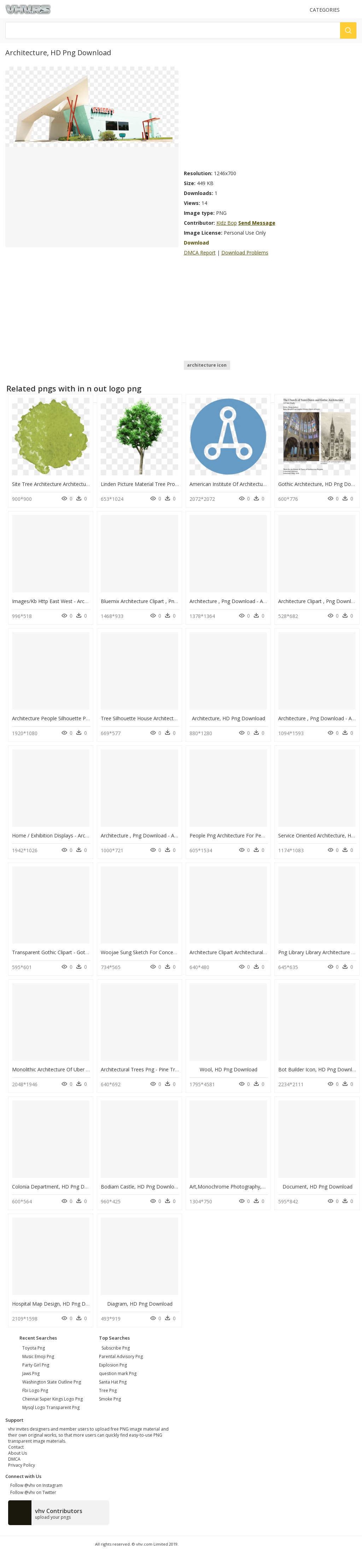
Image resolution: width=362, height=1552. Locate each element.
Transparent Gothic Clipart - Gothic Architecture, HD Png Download (89, 952)
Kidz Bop (226, 222)
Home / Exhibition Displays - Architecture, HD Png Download (81, 835)
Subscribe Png (115, 1348)
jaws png (31, 1373)
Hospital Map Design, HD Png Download (58, 1303)
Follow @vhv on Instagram (35, 1485)
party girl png (35, 1365)
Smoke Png (110, 1399)
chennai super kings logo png (52, 1399)
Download (196, 242)
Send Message (256, 222)
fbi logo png (35, 1390)
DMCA (14, 1459)
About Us (17, 1453)
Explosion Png (113, 1365)
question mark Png (117, 1373)
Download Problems (244, 252)
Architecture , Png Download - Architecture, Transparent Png (258, 601)
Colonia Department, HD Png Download (58, 1186)
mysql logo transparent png (51, 1407)
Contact (16, 1447)
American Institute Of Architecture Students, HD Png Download (261, 484)
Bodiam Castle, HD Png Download (140, 1186)
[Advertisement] (270, 116)
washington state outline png (51, 1382)
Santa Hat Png (113, 1382)
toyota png (33, 1348)
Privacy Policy (21, 1465)
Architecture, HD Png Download (228, 718)
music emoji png (38, 1356)
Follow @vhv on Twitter (32, 1492)
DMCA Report (200, 252)
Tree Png (108, 1390)
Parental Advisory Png (121, 1356)
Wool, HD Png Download (228, 1069)
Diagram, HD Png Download (140, 1303)
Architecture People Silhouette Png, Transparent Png (72, 718)
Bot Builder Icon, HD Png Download (319, 1069)
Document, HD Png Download (317, 1186)
